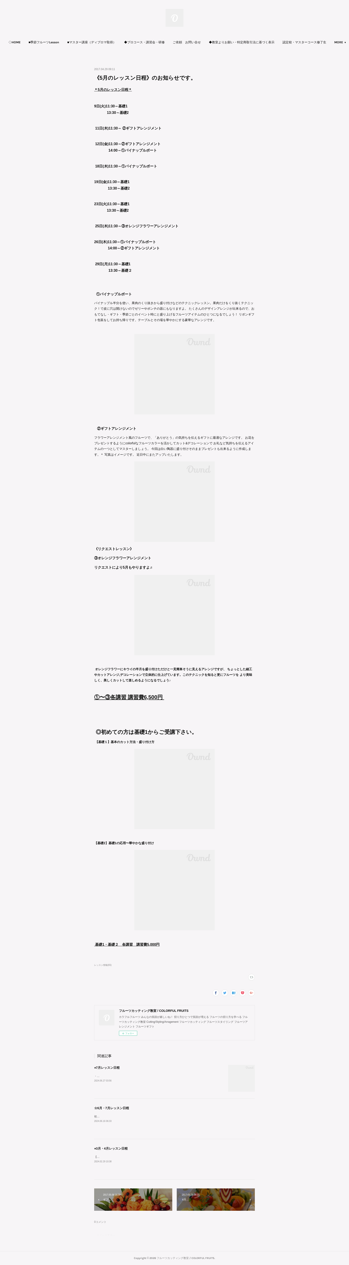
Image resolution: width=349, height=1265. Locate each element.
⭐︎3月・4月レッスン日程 (111, 1148)
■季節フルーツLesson (44, 42)
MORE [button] (338, 42)
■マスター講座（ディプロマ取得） (91, 42)
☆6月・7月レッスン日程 (111, 1108)
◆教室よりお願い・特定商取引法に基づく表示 (241, 42)
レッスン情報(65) (103, 965)
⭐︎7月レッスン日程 (107, 1067)
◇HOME (14, 42)
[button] (14, 42)
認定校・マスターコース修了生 (304, 42)
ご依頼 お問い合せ (187, 42)
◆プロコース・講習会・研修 (144, 42)
